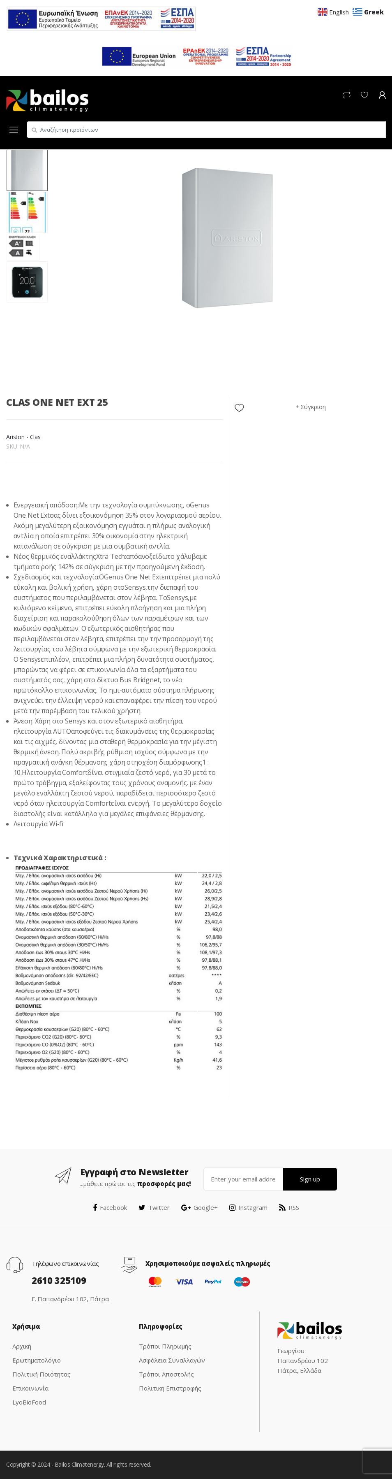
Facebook (110, 1207)
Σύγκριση (313, 407)
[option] (227, 238)
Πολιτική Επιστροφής (170, 1388)
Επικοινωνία (30, 1388)
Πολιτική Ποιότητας (41, 1374)
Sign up (310, 1179)
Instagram (248, 1207)
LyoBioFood (29, 1402)
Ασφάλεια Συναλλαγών (172, 1360)
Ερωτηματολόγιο (36, 1360)
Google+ (199, 1207)
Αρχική (21, 1346)
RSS (289, 1207)
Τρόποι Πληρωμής (165, 1346)
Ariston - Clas (23, 437)
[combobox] (206, 129)
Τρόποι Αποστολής (166, 1374)
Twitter (154, 1207)
